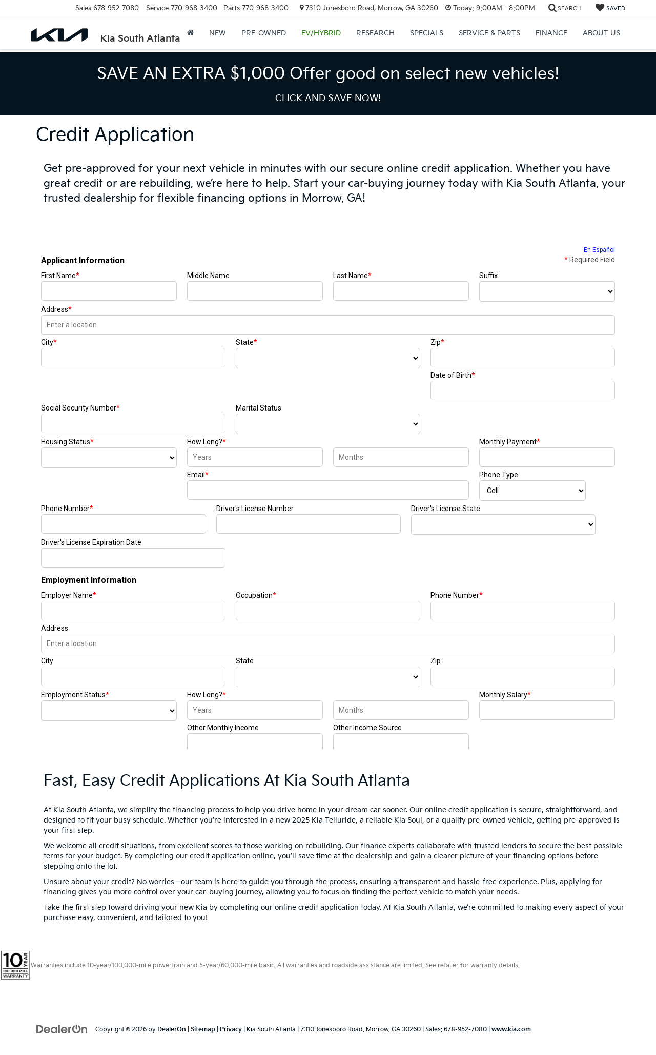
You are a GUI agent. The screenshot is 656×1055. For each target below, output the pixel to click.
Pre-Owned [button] (263, 33)
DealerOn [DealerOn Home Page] (171, 1029)
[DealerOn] (62, 1029)
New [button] (217, 33)
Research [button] (375, 33)
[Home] (190, 33)
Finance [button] (551, 33)
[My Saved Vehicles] (610, 8)
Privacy (231, 1029)
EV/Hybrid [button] (321, 33)
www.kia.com (511, 1029)
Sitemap (203, 1029)
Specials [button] (426, 33)
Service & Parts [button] (489, 33)
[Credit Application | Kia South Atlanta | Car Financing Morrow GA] (328, 486)
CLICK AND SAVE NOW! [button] (328, 98)
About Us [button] (601, 33)
